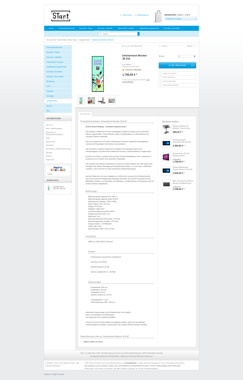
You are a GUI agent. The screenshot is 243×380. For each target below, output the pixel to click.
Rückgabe (94, 356)
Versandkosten (131, 363)
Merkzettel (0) (143, 15)
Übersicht (138, 46)
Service (49, 106)
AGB (47, 138)
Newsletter (50, 145)
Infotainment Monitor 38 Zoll (59, 187)
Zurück (164, 46)
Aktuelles (92, 353)
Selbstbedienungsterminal (149, 28)
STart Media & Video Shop (60, 16)
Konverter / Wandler (105, 28)
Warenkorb (157, 16)
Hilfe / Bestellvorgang (54, 128)
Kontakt (49, 156)
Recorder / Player (86, 28)
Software (49, 91)
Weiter (189, 46)
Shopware (60, 374)
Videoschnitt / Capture (125, 28)
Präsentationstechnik (66, 28)
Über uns (49, 125)
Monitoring (50, 81)
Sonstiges (50, 96)
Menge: (162, 56)
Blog (48, 111)
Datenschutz (50, 142)
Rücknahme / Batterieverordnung (58, 149)
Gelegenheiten (85, 40)
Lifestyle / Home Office (55, 76)
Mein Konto (127, 15)
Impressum (50, 160)
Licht (48, 86)
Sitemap (49, 152)
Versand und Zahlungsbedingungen (54, 133)
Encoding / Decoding (172, 28)
